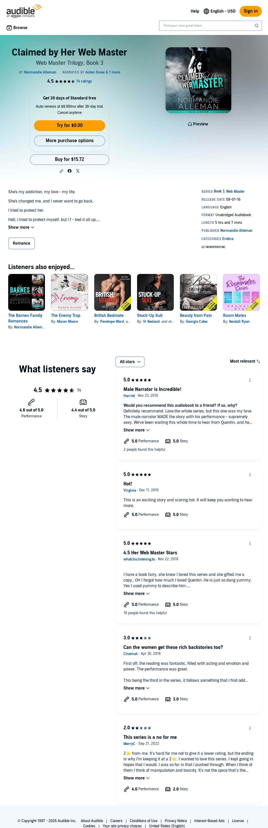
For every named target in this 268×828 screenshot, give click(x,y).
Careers (116, 821)
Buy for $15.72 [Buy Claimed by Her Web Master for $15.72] (69, 159)
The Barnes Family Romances (25, 318)
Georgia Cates (197, 321)
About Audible (92, 821)
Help (195, 11)
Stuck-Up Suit (149, 315)
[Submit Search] (257, 26)
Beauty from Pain (196, 315)
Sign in (251, 11)
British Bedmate (109, 315)
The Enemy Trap (65, 315)
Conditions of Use (143, 821)
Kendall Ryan (239, 321)
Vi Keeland (151, 321)
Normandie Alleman (30, 327)
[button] (61, 171)
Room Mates (234, 315)
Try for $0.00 (70, 125)
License (238, 821)
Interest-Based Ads (209, 821)
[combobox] (210, 26)
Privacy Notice (176, 821)
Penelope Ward (112, 321)
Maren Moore (67, 321)
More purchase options (70, 140)
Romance (21, 243)
